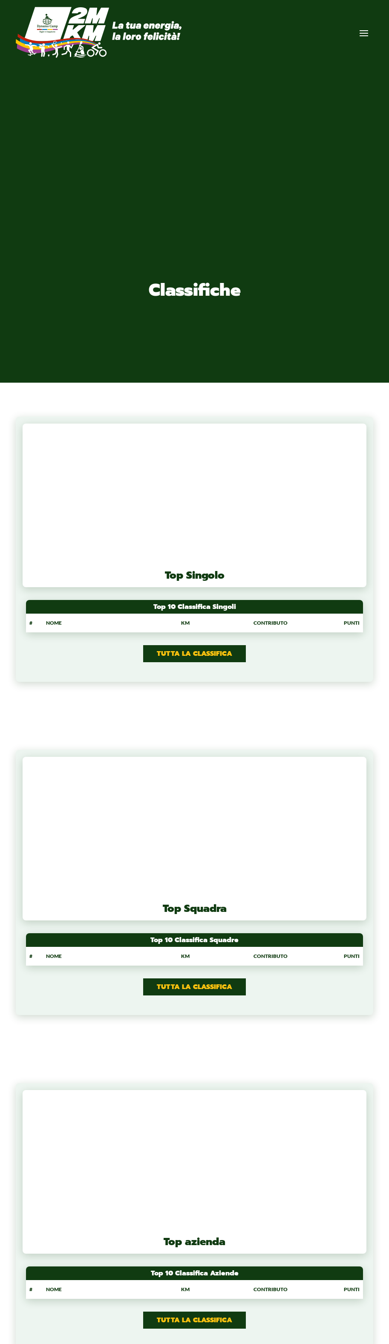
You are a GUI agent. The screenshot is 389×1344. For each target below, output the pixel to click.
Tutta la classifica (194, 654)
